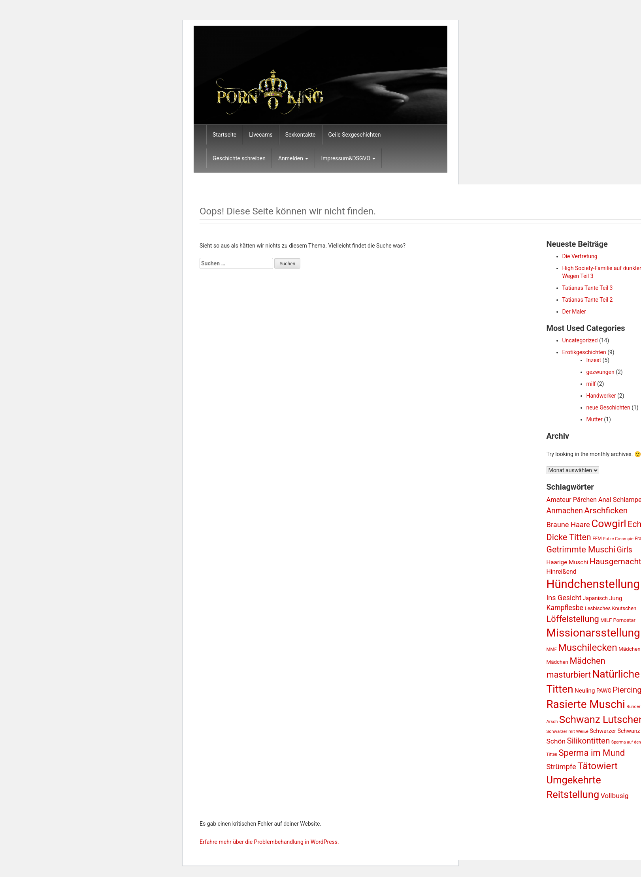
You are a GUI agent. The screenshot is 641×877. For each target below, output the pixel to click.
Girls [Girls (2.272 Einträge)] (624, 549)
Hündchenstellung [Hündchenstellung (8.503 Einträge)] (593, 584)
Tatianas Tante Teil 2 (587, 300)
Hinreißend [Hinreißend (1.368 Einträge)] (562, 571)
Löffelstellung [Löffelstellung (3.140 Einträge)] (573, 619)
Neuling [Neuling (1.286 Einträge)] (585, 690)
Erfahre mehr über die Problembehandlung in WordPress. (269, 842)
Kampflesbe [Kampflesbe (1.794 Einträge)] (565, 608)
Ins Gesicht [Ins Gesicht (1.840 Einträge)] (564, 597)
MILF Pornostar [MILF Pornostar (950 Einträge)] (617, 620)
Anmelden (293, 158)
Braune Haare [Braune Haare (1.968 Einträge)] (568, 524)
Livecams (261, 134)
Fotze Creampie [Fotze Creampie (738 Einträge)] (618, 538)
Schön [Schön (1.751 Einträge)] (556, 741)
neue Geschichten (608, 407)
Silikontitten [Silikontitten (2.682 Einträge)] (588, 741)
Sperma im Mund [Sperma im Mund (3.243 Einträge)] (591, 753)
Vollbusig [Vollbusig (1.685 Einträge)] (615, 796)
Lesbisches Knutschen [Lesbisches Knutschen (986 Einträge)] (610, 608)
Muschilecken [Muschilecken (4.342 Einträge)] (587, 647)
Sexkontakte (300, 134)
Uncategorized (580, 340)
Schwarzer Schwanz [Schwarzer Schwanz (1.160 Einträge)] (615, 731)
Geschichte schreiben (239, 158)
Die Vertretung (580, 256)
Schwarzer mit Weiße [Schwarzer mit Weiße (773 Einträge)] (567, 731)
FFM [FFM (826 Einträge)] (596, 538)
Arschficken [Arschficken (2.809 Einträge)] (606, 510)
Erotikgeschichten (584, 352)
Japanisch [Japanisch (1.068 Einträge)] (595, 598)
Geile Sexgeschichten (354, 134)
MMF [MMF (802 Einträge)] (552, 649)
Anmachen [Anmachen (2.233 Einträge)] (565, 510)
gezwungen (600, 372)
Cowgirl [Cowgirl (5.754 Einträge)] (608, 524)
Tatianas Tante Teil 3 (587, 288)
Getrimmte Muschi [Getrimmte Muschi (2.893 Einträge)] (581, 549)
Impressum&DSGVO (348, 158)
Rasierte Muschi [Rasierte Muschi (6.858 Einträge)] (586, 704)
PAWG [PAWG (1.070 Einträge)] (603, 690)
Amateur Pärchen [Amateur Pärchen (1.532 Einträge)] (572, 499)
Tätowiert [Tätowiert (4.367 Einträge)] (597, 766)
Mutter (594, 419)
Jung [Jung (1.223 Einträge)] (615, 598)
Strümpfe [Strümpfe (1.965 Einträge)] (561, 766)
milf (591, 384)
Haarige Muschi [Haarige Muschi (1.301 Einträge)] (567, 562)
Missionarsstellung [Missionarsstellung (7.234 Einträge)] (593, 632)
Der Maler (574, 311)
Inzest (593, 360)
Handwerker (601, 395)
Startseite (224, 134)
